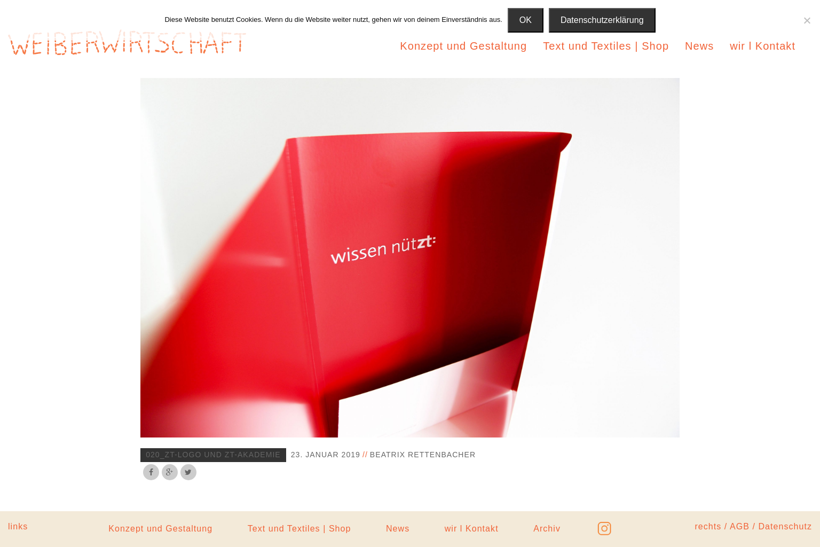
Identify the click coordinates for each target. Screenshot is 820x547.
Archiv (547, 528)
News (699, 46)
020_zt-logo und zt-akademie (213, 454)
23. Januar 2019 (325, 454)
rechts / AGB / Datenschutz (753, 526)
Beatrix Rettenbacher (423, 454)
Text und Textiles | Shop (606, 46)
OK (525, 20)
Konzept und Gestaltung (463, 46)
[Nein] (806, 20)
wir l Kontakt (762, 46)
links (18, 526)
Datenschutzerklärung (602, 20)
